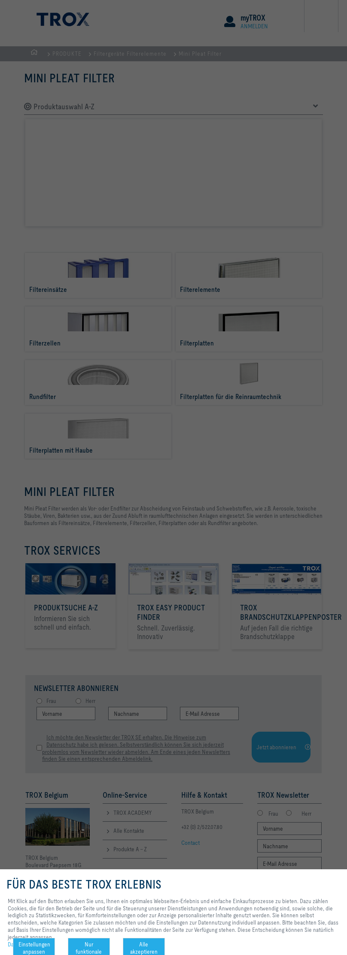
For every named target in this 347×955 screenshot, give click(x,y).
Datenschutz (22, 944)
